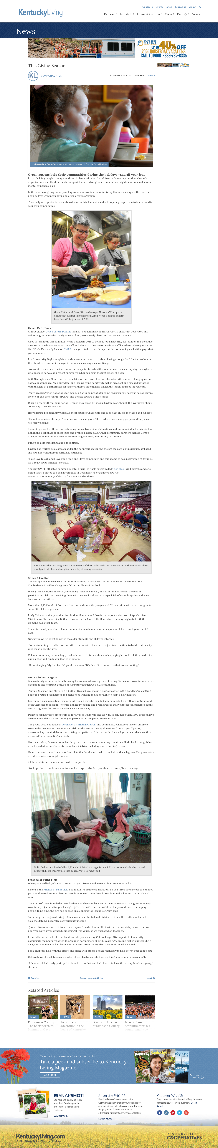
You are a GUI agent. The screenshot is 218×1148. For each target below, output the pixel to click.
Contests (147, 7)
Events (160, 7)
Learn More (61, 1115)
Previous (34, 978)
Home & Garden (148, 15)
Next (151, 978)
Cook (168, 15)
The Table (118, 468)
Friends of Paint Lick (55, 889)
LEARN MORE (105, 1118)
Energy (182, 15)
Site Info (45, 1141)
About (192, 7)
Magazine (180, 7)
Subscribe (50, 1074)
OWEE (67, 349)
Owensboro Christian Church (79, 724)
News (196, 15)
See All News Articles (91, 978)
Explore (109, 15)
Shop (169, 7)
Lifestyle (126, 15)
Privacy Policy (32, 1141)
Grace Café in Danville (58, 331)
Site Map (56, 1141)
